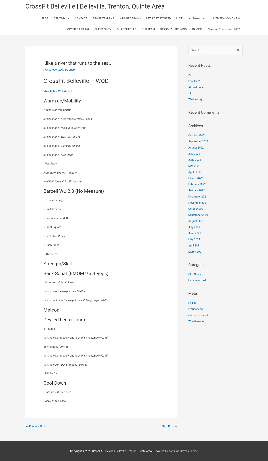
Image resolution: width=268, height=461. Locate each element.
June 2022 (194, 159)
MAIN (179, 18)
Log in (192, 302)
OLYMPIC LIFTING (78, 29)
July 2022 (194, 153)
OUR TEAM (148, 29)
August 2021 (196, 221)
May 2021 (194, 239)
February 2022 (197, 184)
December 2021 (198, 196)
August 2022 (196, 147)
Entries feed (195, 309)
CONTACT (81, 18)
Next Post (169, 426)
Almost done (196, 87)
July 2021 (194, 227)
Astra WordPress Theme (183, 451)
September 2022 (198, 141)
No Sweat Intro (197, 18)
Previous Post (36, 426)
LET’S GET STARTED (158, 18)
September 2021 (198, 215)
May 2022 (194, 166)
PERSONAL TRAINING (173, 29)
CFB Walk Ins (62, 18)
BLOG (44, 18)
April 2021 (194, 245)
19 (189, 93)
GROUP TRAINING (103, 18)
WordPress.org (197, 321)
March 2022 (195, 178)
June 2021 (194, 233)
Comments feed (198, 315)
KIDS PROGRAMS (130, 18)
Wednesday (195, 99)
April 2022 (194, 172)
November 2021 (198, 202)
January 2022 (196, 190)
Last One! (194, 81)
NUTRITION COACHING (226, 18)
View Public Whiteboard (57, 91)
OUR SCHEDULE (126, 29)
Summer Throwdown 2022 (224, 29)
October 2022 (196, 135)
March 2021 (195, 251)
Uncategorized (54, 69)
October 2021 (196, 208)
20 (189, 75)
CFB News (194, 274)
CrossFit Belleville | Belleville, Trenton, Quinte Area (95, 6)
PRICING (197, 29)
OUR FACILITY (102, 29)
